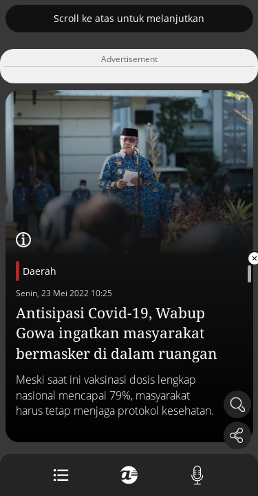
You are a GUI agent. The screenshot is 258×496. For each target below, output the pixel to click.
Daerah (39, 271)
